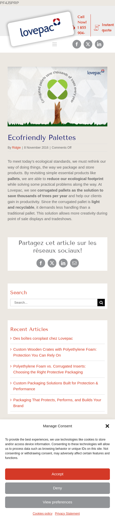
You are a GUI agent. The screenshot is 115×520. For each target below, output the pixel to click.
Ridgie (16, 147)
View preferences (57, 502)
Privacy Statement (67, 513)
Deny (57, 488)
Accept (57, 474)
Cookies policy (42, 513)
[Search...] (53, 302)
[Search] (101, 302)
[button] (107, 426)
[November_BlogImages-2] (57, 97)
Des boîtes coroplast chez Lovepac (43, 338)
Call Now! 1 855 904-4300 (82, 28)
